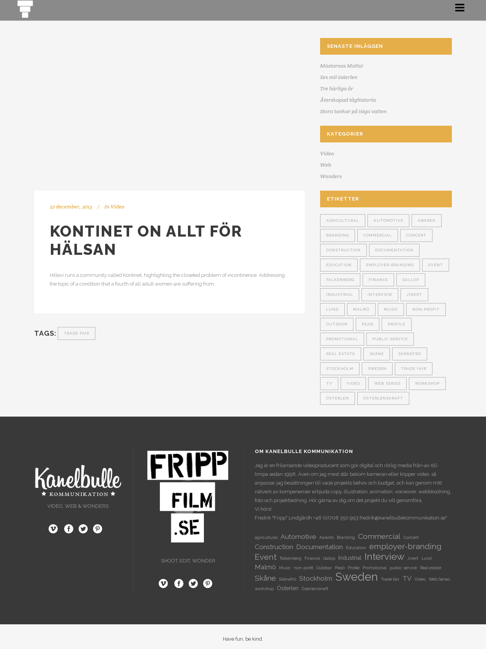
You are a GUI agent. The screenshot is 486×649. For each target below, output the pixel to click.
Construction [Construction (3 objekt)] (343, 250)
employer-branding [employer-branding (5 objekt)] (390, 265)
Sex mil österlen (338, 77)
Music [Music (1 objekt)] (391, 309)
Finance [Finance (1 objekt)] (378, 280)
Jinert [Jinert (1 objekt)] (414, 294)
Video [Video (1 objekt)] (353, 383)
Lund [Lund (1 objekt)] (332, 309)
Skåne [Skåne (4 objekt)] (376, 354)
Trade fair (76, 333)
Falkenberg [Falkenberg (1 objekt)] (340, 280)
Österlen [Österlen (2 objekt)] (337, 398)
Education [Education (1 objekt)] (339, 265)
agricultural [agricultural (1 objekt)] (342, 220)
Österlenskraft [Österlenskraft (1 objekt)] (383, 398)
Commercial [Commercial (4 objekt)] (377, 235)
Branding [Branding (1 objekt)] (337, 235)
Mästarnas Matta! (341, 65)
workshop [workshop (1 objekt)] (427, 383)
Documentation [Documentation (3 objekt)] (394, 250)
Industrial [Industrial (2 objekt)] (339, 294)
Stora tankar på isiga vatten (353, 111)
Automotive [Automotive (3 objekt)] (388, 220)
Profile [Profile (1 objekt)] (397, 324)
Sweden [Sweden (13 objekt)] (377, 368)
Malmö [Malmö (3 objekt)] (361, 309)
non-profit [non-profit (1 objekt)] (426, 309)
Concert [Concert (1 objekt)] (416, 235)
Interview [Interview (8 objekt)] (380, 294)
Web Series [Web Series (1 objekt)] (387, 383)
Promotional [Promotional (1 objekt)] (342, 339)
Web (325, 164)
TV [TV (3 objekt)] (329, 383)
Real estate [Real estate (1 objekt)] (340, 354)
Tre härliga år (336, 88)
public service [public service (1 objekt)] (390, 339)
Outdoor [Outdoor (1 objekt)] (336, 324)
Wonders (331, 176)
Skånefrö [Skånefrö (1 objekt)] (409, 354)
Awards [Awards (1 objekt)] (427, 220)
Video (117, 206)
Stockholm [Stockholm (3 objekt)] (339, 368)
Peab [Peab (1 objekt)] (367, 324)
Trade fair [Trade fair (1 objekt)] (413, 368)
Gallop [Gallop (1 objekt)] (410, 280)
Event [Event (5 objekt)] (435, 265)
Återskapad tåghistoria (348, 99)
